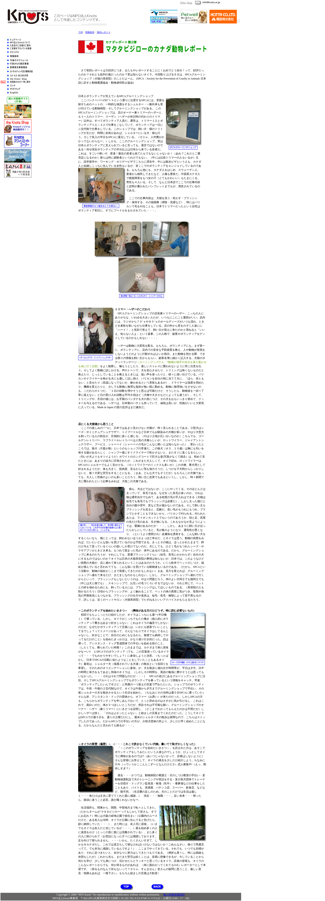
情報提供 (89, 32)
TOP (80, 32)
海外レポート (104, 32)
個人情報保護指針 (174, 894)
